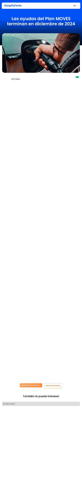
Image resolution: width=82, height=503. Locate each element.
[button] (70, 5)
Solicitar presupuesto (31, 385)
